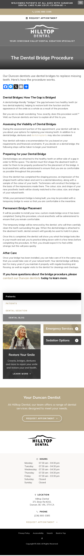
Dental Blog (16, 318)
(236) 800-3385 (43, 12)
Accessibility (38, 534)
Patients (11, 304)
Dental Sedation (16, 311)
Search (50, 534)
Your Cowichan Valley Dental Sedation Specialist (42, 42)
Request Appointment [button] (43, 18)
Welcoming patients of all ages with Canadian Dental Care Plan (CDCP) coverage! (42, 4)
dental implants (39, 136)
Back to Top (61, 534)
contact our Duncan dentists (21, 279)
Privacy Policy (24, 534)
